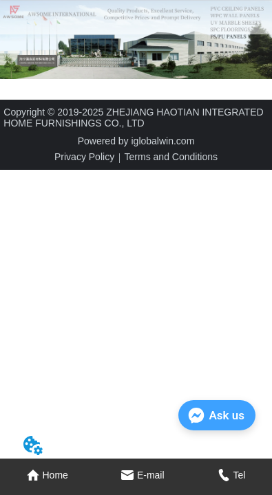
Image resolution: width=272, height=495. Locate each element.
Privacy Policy (84, 156)
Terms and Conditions (171, 156)
